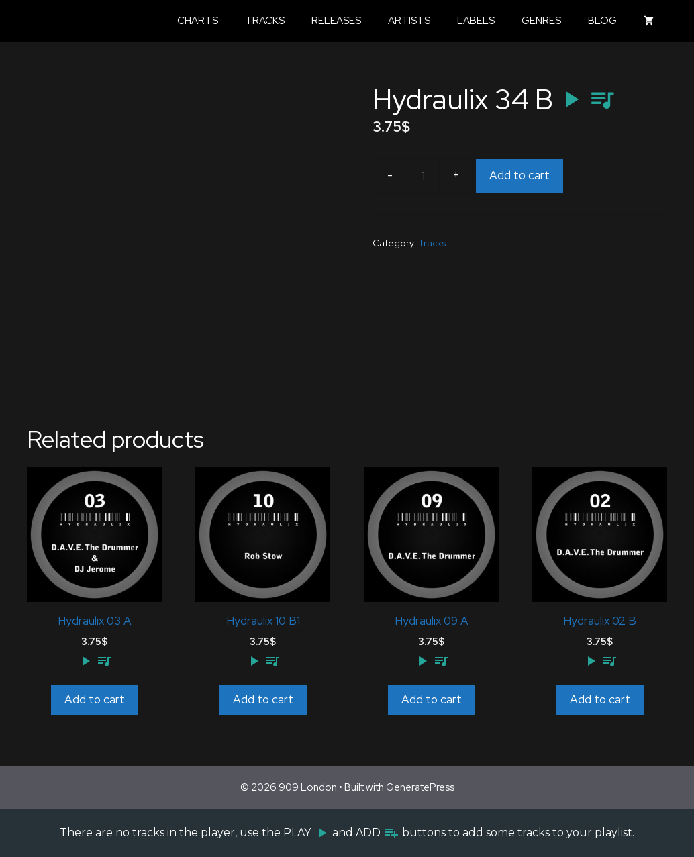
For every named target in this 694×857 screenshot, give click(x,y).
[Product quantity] (423, 176)
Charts (197, 21)
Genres (541, 21)
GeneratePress (420, 787)
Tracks (265, 21)
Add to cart (519, 175)
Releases (336, 21)
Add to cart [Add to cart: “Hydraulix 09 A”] (431, 699)
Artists (409, 21)
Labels (476, 21)
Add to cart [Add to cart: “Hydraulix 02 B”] (600, 699)
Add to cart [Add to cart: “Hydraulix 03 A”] (94, 699)
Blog (602, 21)
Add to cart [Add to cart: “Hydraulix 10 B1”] (263, 699)
